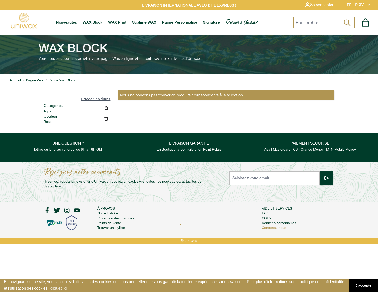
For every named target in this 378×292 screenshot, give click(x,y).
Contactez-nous (274, 228)
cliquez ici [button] (58, 288)
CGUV (266, 218)
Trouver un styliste (111, 228)
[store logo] (24, 21)
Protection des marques (115, 218)
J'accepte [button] (363, 285)
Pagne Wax (34, 80)
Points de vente (109, 223)
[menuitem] (66, 22)
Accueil (15, 80)
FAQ (265, 213)
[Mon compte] (323, 5)
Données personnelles (279, 223)
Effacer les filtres (95, 99)
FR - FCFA (359, 4)
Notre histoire (107, 213)
